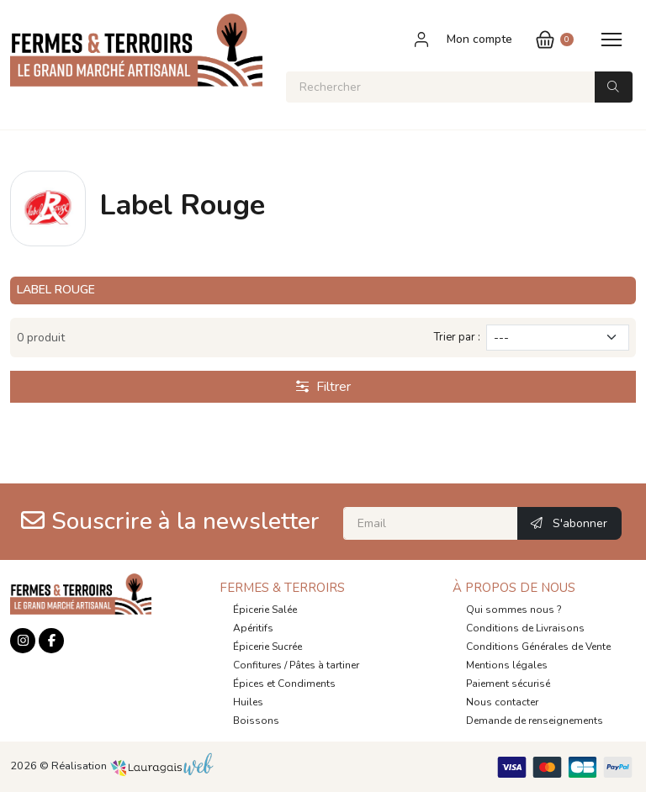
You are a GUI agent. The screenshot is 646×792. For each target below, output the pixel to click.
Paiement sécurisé (508, 683)
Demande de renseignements (534, 720)
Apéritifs (253, 628)
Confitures (257, 665)
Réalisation (132, 766)
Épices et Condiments (284, 683)
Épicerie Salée (265, 609)
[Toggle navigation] (611, 39)
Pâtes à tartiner (324, 665)
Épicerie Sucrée (267, 646)
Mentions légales (507, 665)
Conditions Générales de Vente (538, 646)
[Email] (430, 523)
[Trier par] (557, 338)
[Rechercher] (440, 87)
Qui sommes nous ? (514, 609)
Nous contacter (502, 702)
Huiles (248, 702)
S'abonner (569, 523)
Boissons (256, 720)
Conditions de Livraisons (525, 628)
